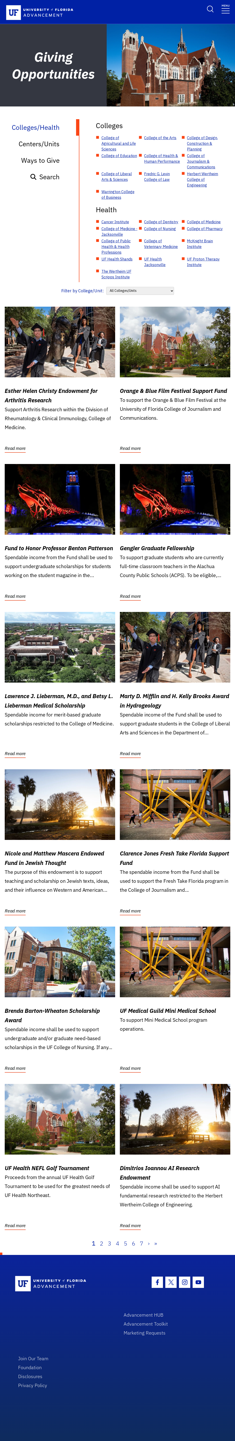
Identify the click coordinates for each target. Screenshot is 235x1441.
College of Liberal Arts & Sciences (116, 176)
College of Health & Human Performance (162, 158)
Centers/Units (39, 143)
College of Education (119, 155)
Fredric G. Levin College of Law (157, 176)
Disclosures (30, 1376)
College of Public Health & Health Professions (116, 247)
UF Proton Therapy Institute (203, 262)
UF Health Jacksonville (155, 262)
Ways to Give (40, 160)
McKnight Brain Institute (200, 244)
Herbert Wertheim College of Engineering (202, 179)
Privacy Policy (32, 1385)
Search (45, 176)
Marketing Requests (145, 1333)
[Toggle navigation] (225, 8)
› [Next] (149, 1243)
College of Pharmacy (205, 228)
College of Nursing (160, 228)
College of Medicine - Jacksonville (119, 231)
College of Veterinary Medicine (161, 244)
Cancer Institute (115, 222)
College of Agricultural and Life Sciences (118, 143)
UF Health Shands (117, 259)
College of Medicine (204, 222)
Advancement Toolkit (146, 1324)
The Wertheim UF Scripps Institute (116, 274)
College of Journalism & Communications (201, 161)
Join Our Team (33, 1358)
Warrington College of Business (117, 194)
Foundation (30, 1367)
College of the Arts (160, 137)
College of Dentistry (161, 222)
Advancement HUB (143, 1315)
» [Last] (155, 1243)
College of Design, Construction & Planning (202, 143)
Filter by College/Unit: (82, 290)
